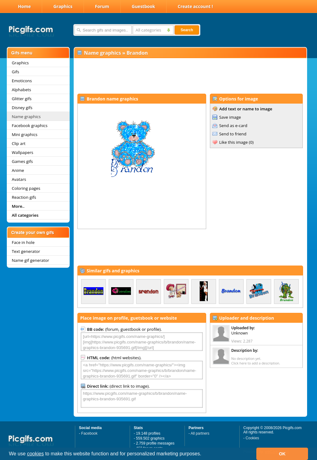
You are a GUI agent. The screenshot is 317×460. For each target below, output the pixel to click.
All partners (200, 433)
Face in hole (23, 242)
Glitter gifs (22, 98)
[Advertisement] (190, 76)
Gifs (15, 72)
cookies (35, 453)
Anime (18, 170)
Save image (230, 117)
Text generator (26, 251)
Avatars (19, 179)
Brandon (137, 52)
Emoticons (22, 80)
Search (186, 30)
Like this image (233, 142)
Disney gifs (22, 107)
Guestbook (143, 6)
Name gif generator (30, 260)
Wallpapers (22, 152)
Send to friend (232, 134)
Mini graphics (24, 134)
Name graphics (26, 116)
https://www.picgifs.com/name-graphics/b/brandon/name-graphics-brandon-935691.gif (142, 398)
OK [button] (282, 453)
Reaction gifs (24, 197)
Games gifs (22, 161)
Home (24, 6)
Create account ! (195, 6)
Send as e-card (233, 125)
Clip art (18, 143)
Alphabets (21, 89)
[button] (204, 454)
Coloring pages (26, 188)
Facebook (89, 433)
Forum (102, 6)
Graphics (62, 6)
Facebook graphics (29, 125)
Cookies (252, 438)
